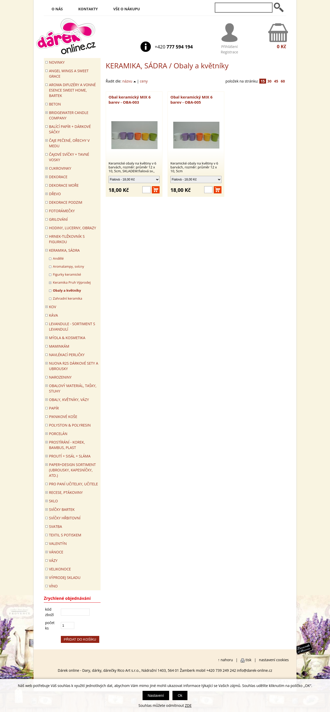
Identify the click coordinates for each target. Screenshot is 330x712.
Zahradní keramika (67, 298)
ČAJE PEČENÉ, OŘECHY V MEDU (69, 143)
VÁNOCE (56, 552)
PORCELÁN (58, 433)
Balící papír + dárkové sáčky (70, 129)
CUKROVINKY (60, 168)
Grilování (58, 219)
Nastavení (156, 695)
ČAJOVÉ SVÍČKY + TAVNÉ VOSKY (69, 157)
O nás (57, 8)
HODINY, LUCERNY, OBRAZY (72, 227)
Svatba (55, 526)
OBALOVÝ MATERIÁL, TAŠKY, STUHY (72, 388)
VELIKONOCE (60, 569)
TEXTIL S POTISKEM (65, 535)
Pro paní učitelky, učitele (73, 483)
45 (276, 81)
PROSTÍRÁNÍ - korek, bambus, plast (67, 445)
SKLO (53, 500)
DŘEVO (55, 193)
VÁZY (53, 560)
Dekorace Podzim (65, 202)
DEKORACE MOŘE (64, 185)
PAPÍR (54, 408)
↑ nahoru (225, 659)
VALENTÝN (58, 543)
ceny (144, 81)
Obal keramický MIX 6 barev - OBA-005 (191, 99)
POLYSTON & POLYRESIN (70, 425)
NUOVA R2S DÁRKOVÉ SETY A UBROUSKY (73, 366)
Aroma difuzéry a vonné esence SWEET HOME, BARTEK (72, 90)
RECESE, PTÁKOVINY (66, 492)
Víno (53, 586)
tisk (249, 659)
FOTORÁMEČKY (62, 210)
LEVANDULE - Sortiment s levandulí (72, 326)
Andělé (58, 258)
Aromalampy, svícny (68, 266)
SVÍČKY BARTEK (62, 509)
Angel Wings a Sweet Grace (69, 73)
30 (269, 81)
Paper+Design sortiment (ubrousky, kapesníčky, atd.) (72, 470)
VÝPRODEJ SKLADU (64, 577)
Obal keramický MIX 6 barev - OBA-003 (130, 99)
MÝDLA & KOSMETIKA (67, 337)
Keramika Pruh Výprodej (72, 282)
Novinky (57, 62)
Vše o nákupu (126, 8)
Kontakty (88, 8)
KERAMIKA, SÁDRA (136, 65)
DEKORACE (58, 176)
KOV (52, 306)
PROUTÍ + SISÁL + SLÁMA (69, 456)
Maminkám (59, 346)
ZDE (188, 705)
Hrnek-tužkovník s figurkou (67, 239)
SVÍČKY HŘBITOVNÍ (64, 517)
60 (283, 81)
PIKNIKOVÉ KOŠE (63, 416)
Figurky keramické (67, 274)
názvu (129, 81)
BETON (55, 104)
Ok (180, 695)
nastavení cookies (274, 659)
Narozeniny (60, 377)
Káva (53, 315)
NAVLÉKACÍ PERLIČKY (67, 354)
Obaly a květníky (67, 290)
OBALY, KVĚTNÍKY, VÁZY (69, 399)
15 (263, 81)
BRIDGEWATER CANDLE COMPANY (68, 115)
